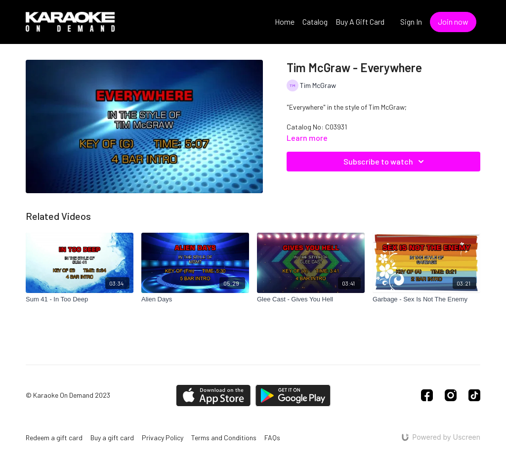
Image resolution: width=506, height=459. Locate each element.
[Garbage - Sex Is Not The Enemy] (426, 299)
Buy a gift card (112, 437)
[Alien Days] (195, 299)
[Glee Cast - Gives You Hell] (311, 299)
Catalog (315, 21)
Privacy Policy (162, 437)
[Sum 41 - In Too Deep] (79, 299)
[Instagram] (451, 395)
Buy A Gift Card (360, 21)
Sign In (411, 21)
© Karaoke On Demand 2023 (68, 395)
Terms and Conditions (223, 437)
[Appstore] (213, 395)
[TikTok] (474, 395)
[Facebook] (427, 395)
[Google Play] (293, 395)
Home (285, 21)
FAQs (272, 437)
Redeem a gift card (54, 437)
